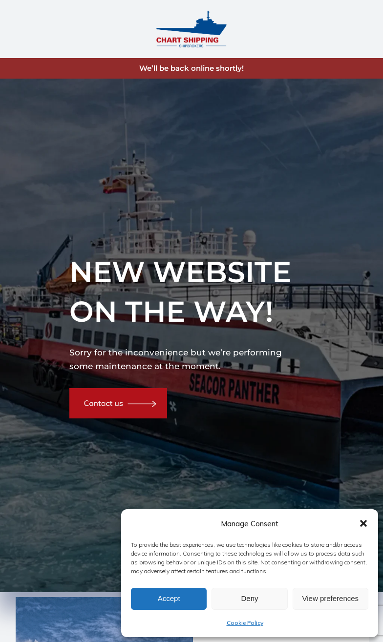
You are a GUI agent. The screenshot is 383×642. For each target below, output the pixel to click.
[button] (363, 523)
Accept (169, 598)
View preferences (330, 598)
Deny (249, 598)
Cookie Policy (245, 622)
